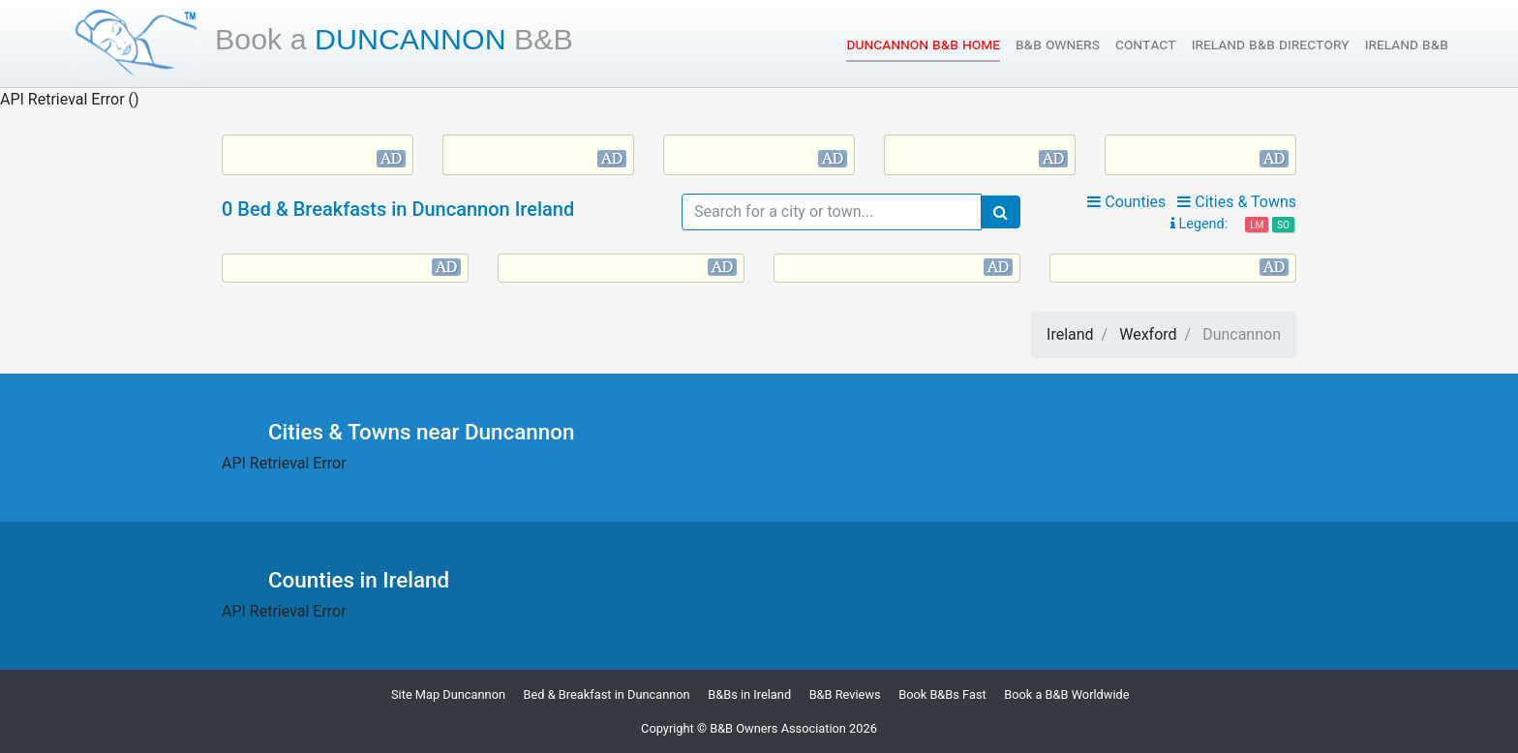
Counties (1126, 202)
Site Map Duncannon (448, 694)
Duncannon (394, 38)
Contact (1145, 44)
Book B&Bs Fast (942, 694)
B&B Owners (1058, 44)
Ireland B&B (1406, 44)
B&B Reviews (845, 694)
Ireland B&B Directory (1271, 44)
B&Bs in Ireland (749, 694)
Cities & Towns (1236, 202)
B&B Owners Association (778, 728)
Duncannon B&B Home (923, 43)
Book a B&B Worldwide (1066, 694)
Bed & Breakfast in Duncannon (607, 694)
